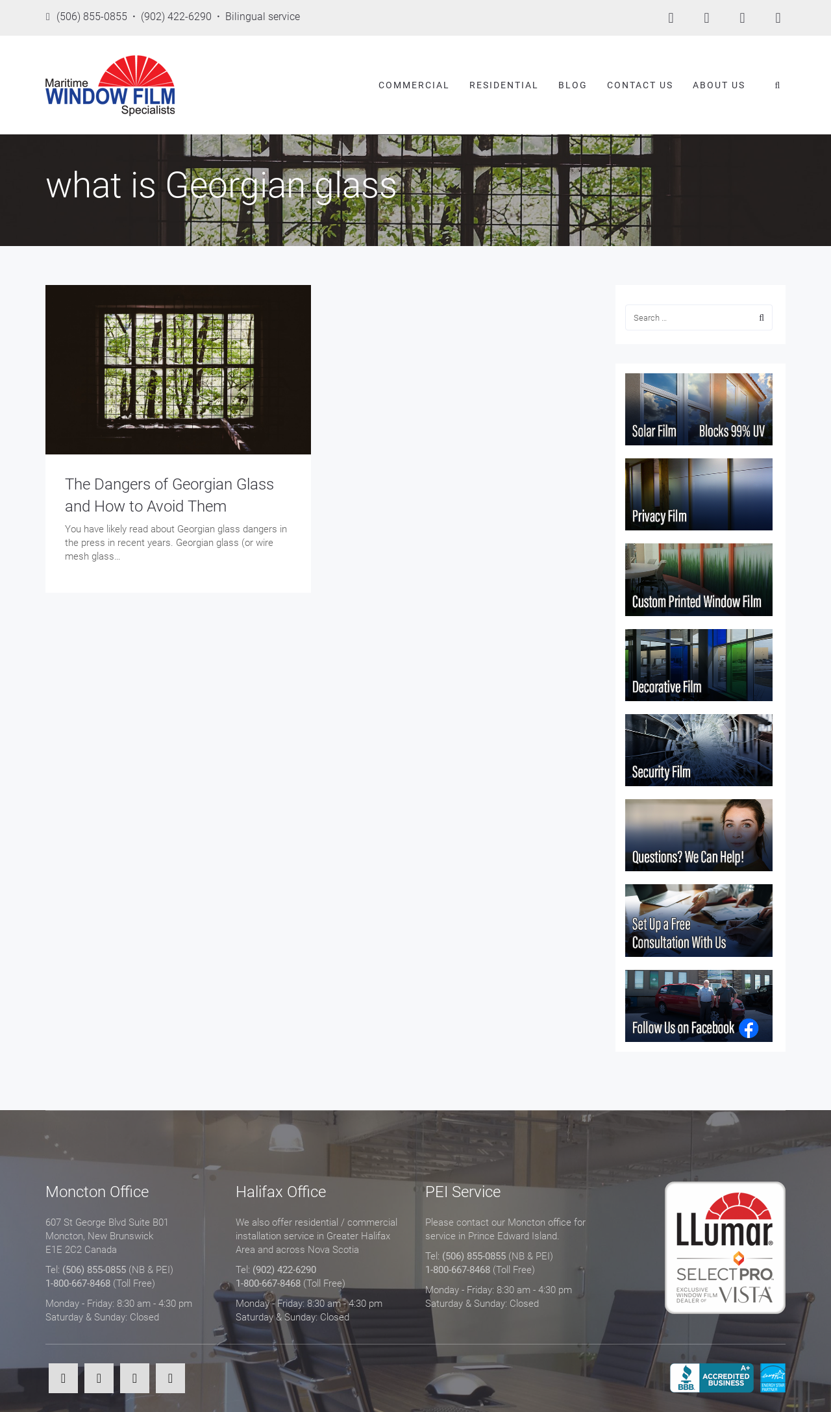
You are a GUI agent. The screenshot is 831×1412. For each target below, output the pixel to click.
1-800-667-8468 (77, 1283)
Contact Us (640, 85)
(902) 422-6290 (284, 1270)
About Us (719, 85)
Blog (573, 85)
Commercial (414, 85)
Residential (504, 85)
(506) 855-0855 (94, 1270)
